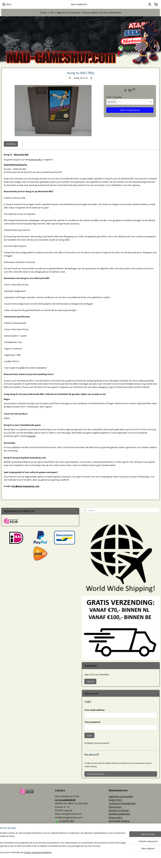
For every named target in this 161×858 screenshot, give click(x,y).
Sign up (90, 681)
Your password (92, 722)
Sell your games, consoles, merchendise (102, 12)
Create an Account (95, 773)
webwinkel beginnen (88, 852)
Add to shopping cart (130, 110)
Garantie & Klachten (119, 810)
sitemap (70, 852)
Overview (10, 143)
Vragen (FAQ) (115, 799)
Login (89, 735)
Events (4, 840)
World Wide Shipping (119, 820)
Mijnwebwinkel (116, 852)
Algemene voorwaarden (68, 12)
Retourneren (115, 806)
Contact (43, 12)
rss (76, 852)
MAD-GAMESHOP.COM (68, 834)
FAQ (52, 12)
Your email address (94, 709)
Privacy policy (115, 817)
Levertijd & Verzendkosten (122, 803)
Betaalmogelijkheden (119, 813)
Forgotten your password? (96, 743)
